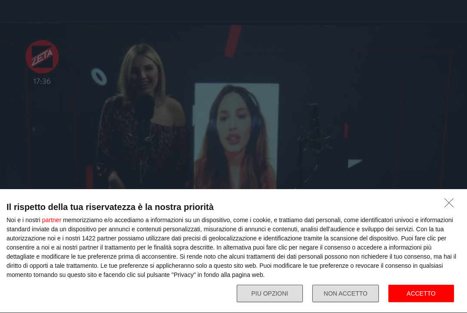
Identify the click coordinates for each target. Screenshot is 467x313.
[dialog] (233, 251)
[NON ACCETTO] (451, 205)
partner (51, 220)
